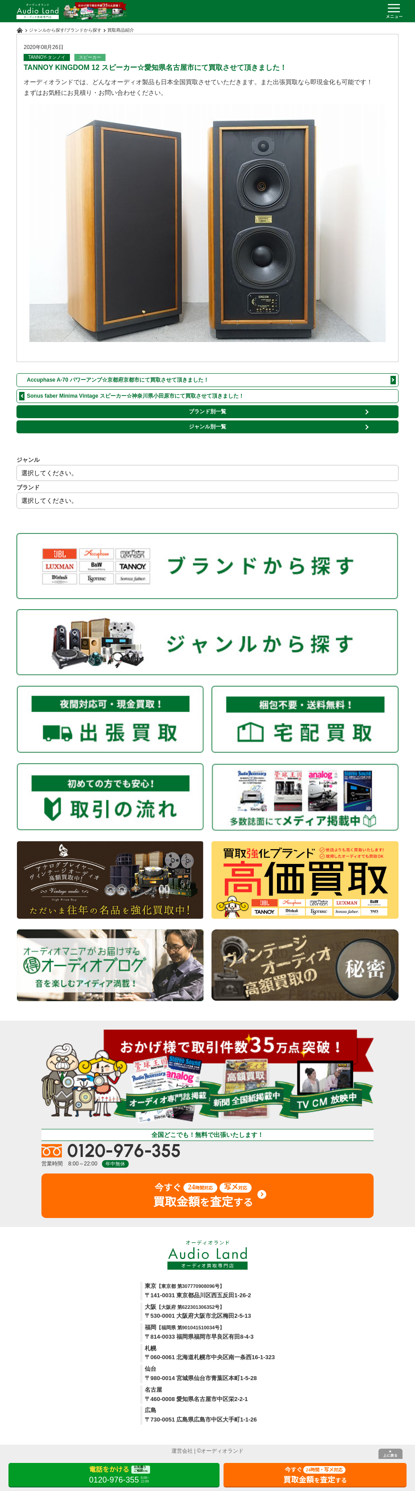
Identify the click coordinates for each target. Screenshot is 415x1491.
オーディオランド (222, 1451)
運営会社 (182, 1451)
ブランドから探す (84, 30)
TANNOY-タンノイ (46, 57)
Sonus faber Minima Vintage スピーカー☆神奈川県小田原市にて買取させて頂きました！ (135, 396)
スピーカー (90, 57)
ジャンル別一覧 (207, 427)
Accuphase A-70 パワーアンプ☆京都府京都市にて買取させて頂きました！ (117, 380)
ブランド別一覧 (207, 411)
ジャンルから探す (47, 30)
